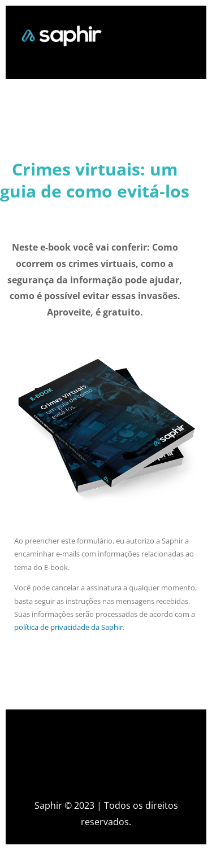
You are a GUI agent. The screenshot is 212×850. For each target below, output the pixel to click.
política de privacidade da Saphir (68, 627)
